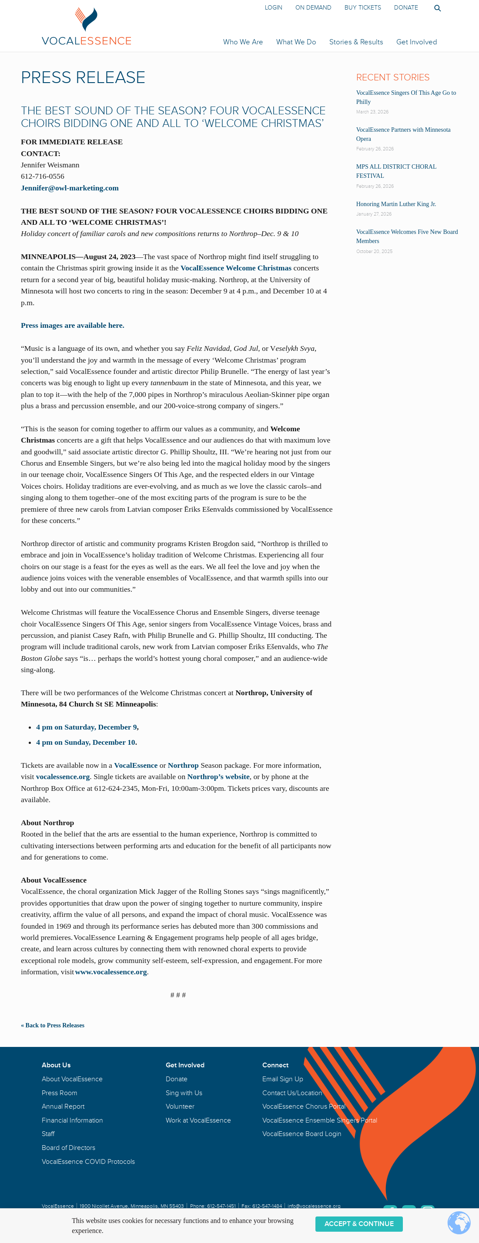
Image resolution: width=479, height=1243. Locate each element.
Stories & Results (356, 42)
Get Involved (416, 42)
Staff (48, 1134)
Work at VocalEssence (198, 1120)
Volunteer (180, 1106)
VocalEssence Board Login (302, 1134)
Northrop (183, 765)
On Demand (313, 7)
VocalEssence (135, 765)
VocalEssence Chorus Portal (303, 1106)
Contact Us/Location (292, 1093)
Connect (275, 1065)
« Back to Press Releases (52, 1025)
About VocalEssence (72, 1079)
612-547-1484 (267, 1206)
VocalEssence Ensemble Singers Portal (319, 1120)
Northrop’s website (219, 776)
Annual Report (63, 1106)
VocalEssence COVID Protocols (88, 1161)
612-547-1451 (221, 1206)
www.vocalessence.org (111, 971)
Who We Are (243, 42)
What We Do (296, 42)
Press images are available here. (72, 325)
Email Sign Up (282, 1079)
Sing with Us (184, 1093)
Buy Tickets (363, 7)
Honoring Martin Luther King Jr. (396, 204)
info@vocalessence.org (314, 1206)
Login (273, 7)
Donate (406, 7)
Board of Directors (68, 1147)
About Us (56, 1065)
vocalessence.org (63, 776)
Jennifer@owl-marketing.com (70, 187)
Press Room (59, 1093)
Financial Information (72, 1120)
